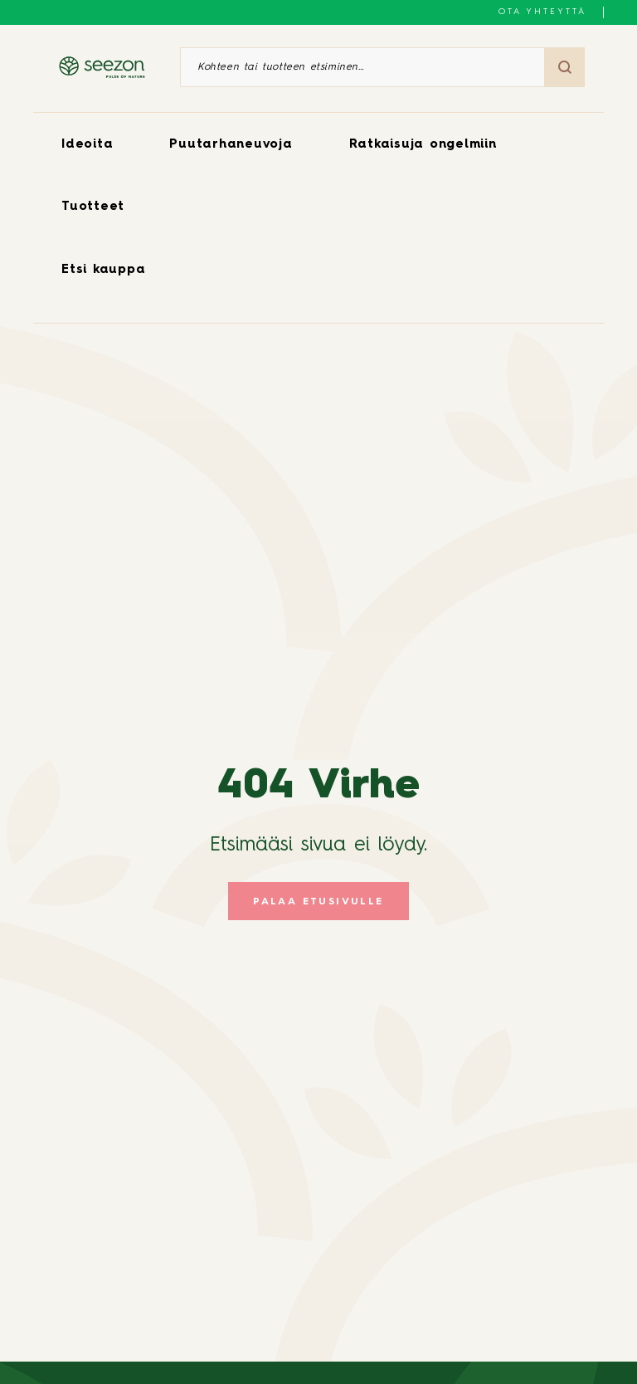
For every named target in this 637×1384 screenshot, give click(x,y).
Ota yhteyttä (542, 11)
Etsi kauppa (103, 270)
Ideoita (87, 145)
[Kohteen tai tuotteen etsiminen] (362, 67)
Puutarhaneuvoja (230, 145)
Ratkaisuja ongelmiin (423, 145)
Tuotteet (92, 207)
